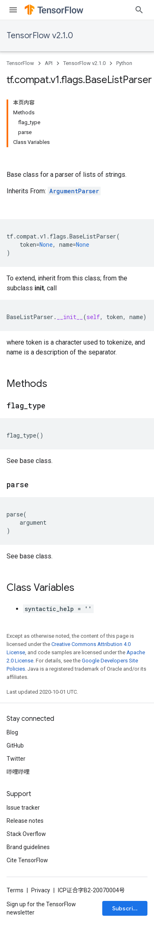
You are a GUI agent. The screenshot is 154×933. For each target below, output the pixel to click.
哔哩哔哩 (18, 772)
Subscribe (126, 908)
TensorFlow (20, 63)
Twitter (16, 758)
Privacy (40, 890)
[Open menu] (13, 10)
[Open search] (139, 10)
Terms (15, 890)
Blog (12, 732)
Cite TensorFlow (27, 860)
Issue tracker (23, 807)
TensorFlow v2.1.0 (40, 35)
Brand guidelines (28, 847)
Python (124, 63)
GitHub (15, 745)
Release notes (25, 820)
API (49, 63)
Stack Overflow (26, 834)
